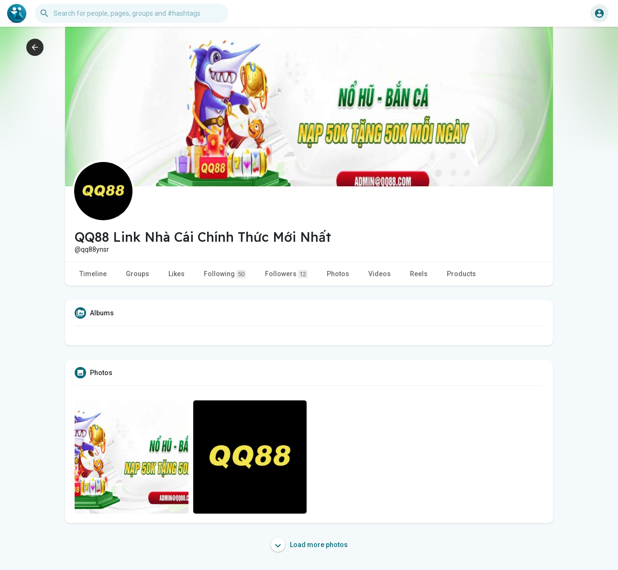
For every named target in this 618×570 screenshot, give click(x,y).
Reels (419, 274)
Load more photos (309, 545)
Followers (286, 274)
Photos (338, 274)
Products (461, 274)
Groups (137, 274)
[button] (131, 13)
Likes (176, 274)
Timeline (93, 274)
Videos (379, 274)
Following (225, 274)
